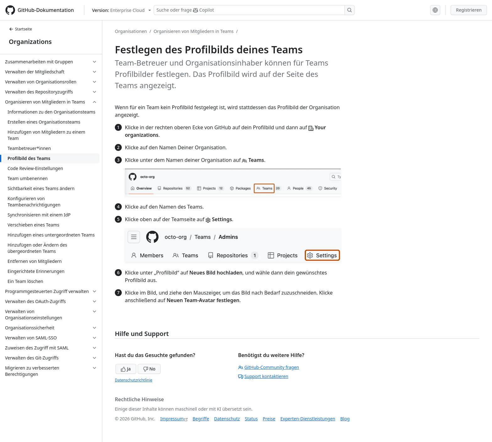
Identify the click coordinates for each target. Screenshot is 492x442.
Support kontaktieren (263, 376)
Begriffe (201, 419)
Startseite (20, 29)
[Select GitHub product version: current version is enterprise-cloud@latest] (121, 10)
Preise (269, 419)
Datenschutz (227, 419)
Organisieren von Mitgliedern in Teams (193, 31)
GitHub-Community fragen (268, 367)
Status (251, 419)
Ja (126, 369)
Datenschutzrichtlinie (133, 380)
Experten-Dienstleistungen (307, 419)
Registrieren (469, 10)
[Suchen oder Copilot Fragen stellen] (254, 10)
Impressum (172, 419)
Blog (345, 419)
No (149, 369)
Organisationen (131, 31)
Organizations (30, 41)
